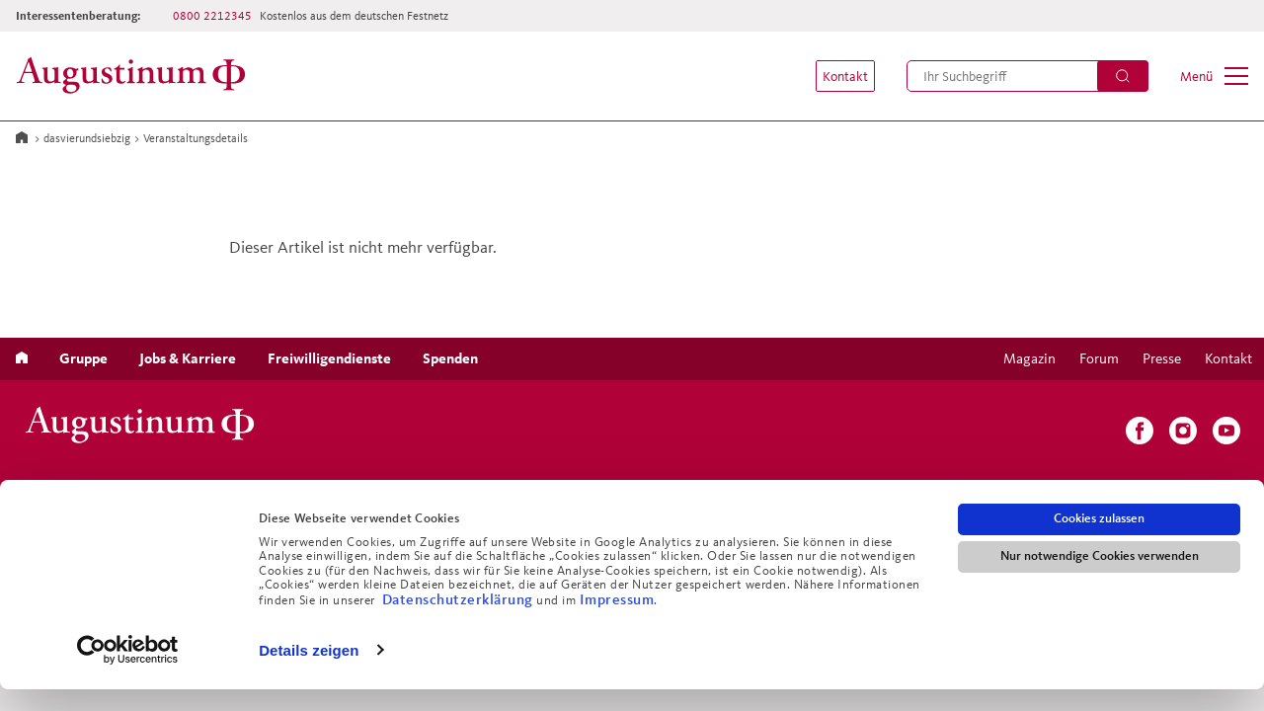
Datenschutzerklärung (459, 620)
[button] (835, 76)
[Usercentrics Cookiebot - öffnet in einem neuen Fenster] (127, 672)
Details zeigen (308, 672)
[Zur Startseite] (136, 76)
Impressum (617, 620)
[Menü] (1214, 76)
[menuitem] (835, 76)
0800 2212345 (212, 15)
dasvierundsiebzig (86, 137)
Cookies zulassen (1099, 541)
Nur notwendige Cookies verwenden (1099, 579)
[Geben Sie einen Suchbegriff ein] (1027, 76)
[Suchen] (1122, 76)
